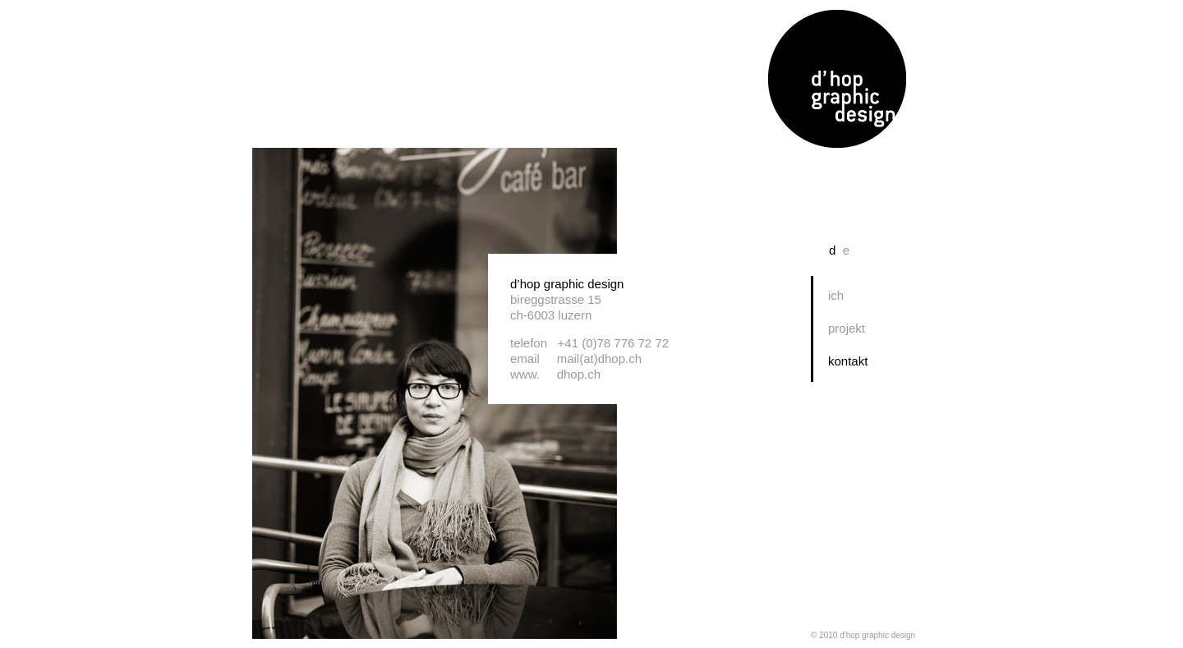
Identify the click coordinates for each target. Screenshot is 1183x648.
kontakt (848, 361)
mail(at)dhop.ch (599, 358)
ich (836, 295)
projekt (846, 328)
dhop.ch (579, 374)
